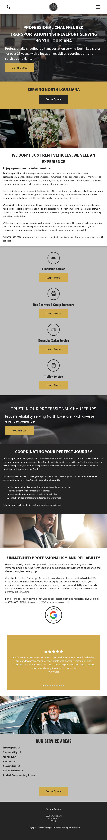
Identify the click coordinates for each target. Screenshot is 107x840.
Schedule (7, 505)
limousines (45, 191)
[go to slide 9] (61, 685)
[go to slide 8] (59, 685)
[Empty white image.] (8, 8)
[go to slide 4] (50, 685)
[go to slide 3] (47, 685)
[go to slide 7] (57, 685)
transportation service (24, 598)
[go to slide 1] (43, 685)
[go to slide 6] (54, 685)
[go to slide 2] (45, 685)
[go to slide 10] (63, 685)
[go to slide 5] (52, 685)
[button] (98, 7)
